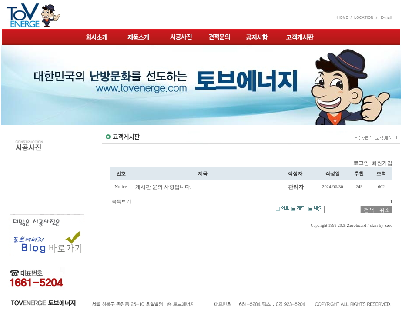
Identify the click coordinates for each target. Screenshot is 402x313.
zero (388, 225)
